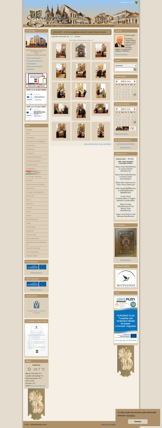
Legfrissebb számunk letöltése (126, 144)
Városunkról (30, 137)
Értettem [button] (137, 422)
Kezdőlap (48, 26)
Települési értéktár (31, 256)
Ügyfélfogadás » (32, 63)
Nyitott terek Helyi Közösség (35, 184)
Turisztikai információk (34, 161)
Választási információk (33, 172)
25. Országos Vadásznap (34, 176)
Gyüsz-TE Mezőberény (33, 248)
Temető (29, 215)
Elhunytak (131, 159)
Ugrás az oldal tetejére (90, 144)
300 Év (29, 200)
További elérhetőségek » (34, 58)
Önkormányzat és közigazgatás (36, 141)
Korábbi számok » (125, 147)
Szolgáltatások (31, 169)
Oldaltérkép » (31, 69)
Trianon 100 (30, 196)
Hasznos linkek (31, 227)
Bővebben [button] (131, 416)
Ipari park (29, 180)
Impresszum (105, 424)
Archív (29, 211)
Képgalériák (30, 231)
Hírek (28, 133)
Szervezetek (30, 153)
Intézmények (30, 149)
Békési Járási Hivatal (32, 238)
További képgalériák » (121, 134)
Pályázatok (30, 204)
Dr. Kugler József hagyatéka (35, 192)
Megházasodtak (121, 159)
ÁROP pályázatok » (36, 272)
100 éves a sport (31, 235)
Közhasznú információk (34, 157)
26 (135, 94)
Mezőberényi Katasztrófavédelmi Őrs (36, 243)
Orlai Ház (29, 208)
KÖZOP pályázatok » (36, 290)
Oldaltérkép (114, 424)
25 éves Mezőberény (32, 252)
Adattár (28, 223)
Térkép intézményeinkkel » (35, 66)
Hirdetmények (31, 145)
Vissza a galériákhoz (105, 144)
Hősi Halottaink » (125, 260)
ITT (72, 36)
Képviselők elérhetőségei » (35, 61)
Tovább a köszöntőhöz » (121, 54)
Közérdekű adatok (32, 165)
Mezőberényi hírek (32, 219)
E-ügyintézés (30, 188)
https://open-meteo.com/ (38, 385)
